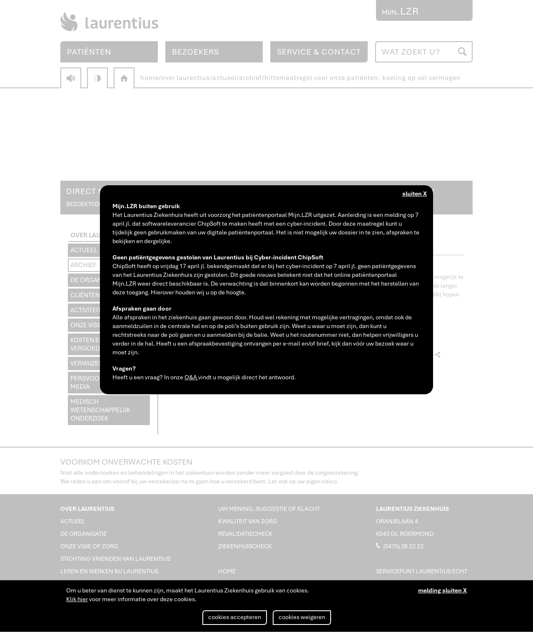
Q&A (191, 377)
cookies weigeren (302, 617)
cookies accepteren (234, 617)
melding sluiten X (442, 590)
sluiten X (414, 193)
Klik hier (77, 599)
